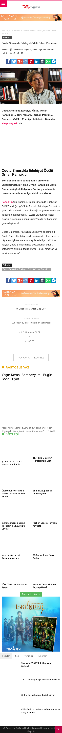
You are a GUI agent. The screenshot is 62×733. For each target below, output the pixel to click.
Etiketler (43, 656)
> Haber (29, 341)
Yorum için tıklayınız (31, 357)
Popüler (6, 656)
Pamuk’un (7, 201)
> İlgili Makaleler (29, 332)
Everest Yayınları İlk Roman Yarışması (31, 320)
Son (17, 656)
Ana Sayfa (6, 31)
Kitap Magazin (10, 123)
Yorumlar (28, 656)
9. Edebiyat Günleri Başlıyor (31, 306)
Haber (17, 31)
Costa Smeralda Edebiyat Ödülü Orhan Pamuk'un (26, 269)
